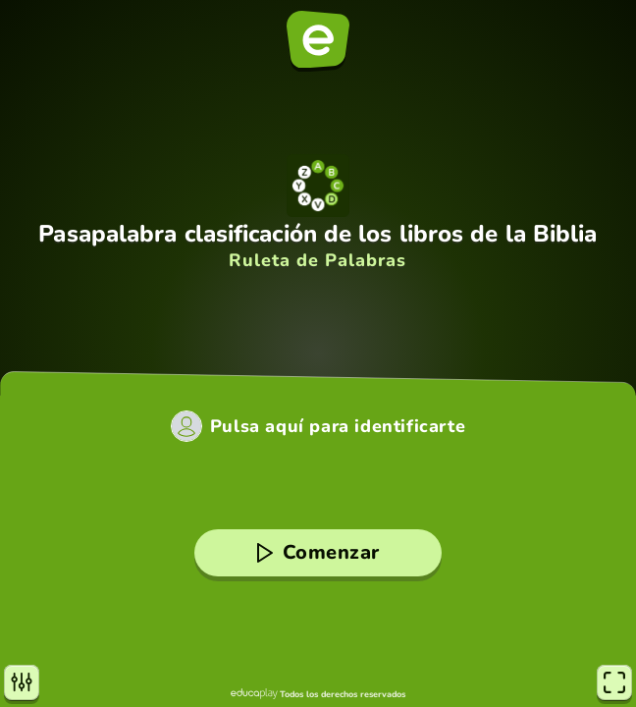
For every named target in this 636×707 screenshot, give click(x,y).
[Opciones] (21, 682)
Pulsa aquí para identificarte (337, 426)
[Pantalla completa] (614, 682)
